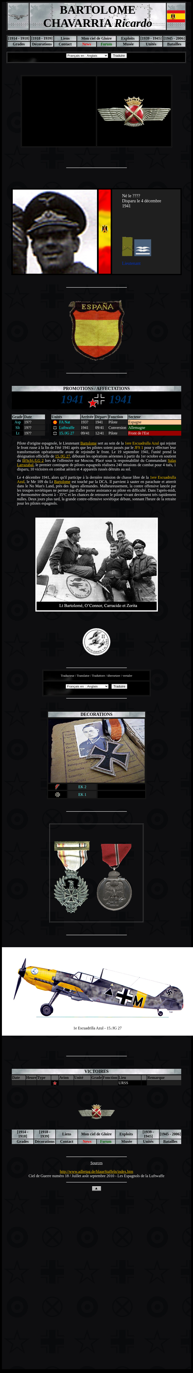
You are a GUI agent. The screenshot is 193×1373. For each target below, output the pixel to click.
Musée (128, 44)
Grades (19, 44)
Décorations (42, 44)
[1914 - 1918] (18, 38)
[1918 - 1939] (41, 38)
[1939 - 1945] (151, 38)
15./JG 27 (62, 456)
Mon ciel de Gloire (96, 38)
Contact (65, 44)
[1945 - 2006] (174, 38)
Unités (151, 44)
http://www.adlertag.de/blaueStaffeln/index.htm (96, 1171)
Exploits (128, 38)
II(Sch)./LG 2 (33, 460)
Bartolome (88, 443)
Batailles (174, 44)
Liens (65, 38)
